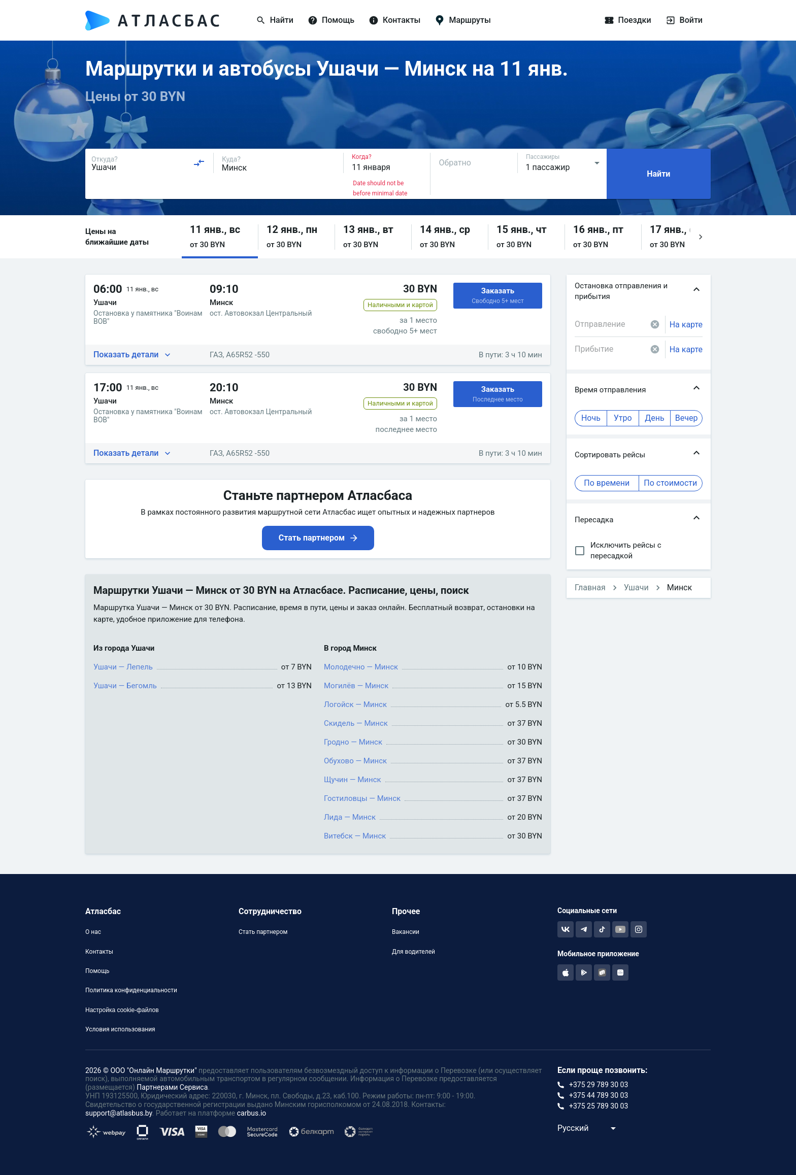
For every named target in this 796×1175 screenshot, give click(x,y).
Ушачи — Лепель (123, 667)
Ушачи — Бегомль (125, 685)
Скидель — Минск (356, 723)
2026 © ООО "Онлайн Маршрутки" (141, 1070)
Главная (590, 587)
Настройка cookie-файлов (122, 1010)
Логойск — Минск (355, 704)
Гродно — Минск (353, 742)
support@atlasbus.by (118, 1113)
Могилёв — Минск (356, 685)
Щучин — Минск (352, 779)
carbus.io (252, 1113)
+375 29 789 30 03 (598, 1085)
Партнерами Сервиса (172, 1087)
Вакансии (405, 931)
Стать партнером (263, 931)
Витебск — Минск (355, 836)
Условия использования (120, 1029)
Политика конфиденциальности (131, 990)
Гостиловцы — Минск (362, 798)
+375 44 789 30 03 (598, 1095)
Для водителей (413, 951)
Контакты (99, 951)
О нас (93, 931)
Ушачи (636, 587)
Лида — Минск (350, 817)
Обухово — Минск (355, 760)
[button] (220, 236)
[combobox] (148, 163)
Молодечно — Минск (361, 667)
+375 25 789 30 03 (598, 1106)
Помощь (97, 971)
